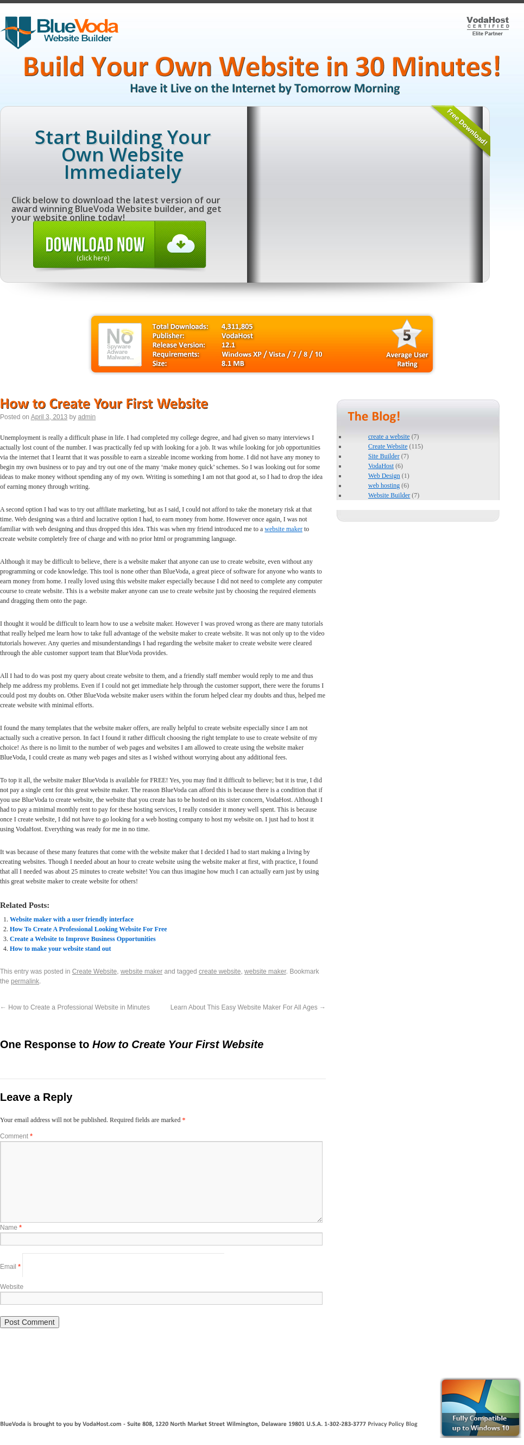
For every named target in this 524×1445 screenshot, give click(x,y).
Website (11, 1287)
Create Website (94, 971)
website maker (283, 529)
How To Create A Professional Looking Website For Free (88, 929)
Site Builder (384, 456)
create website (220, 971)
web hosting (384, 485)
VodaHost (381, 466)
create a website (389, 436)
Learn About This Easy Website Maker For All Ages (248, 1007)
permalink (25, 981)
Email (10, 1266)
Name (11, 1227)
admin (87, 417)
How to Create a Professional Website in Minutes (75, 1007)
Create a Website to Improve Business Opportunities (83, 939)
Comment (16, 1136)
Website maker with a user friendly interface (72, 919)
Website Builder (389, 495)
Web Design (384, 475)
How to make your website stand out (60, 948)
